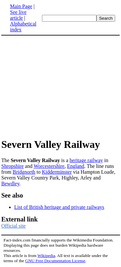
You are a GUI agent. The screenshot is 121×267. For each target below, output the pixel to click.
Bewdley (10, 183)
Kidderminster (57, 172)
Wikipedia (46, 255)
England (75, 166)
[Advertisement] (55, 86)
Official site (13, 226)
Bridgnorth (24, 172)
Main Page (21, 6)
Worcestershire (49, 166)
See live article (18, 15)
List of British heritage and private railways (59, 207)
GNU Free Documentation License (55, 260)
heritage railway (86, 160)
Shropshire (12, 166)
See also (12, 195)
